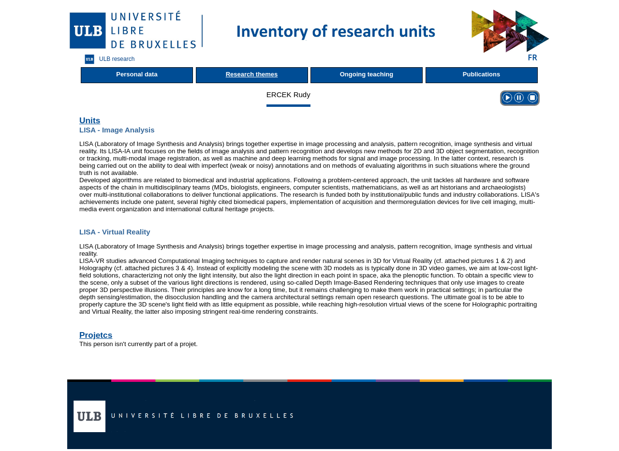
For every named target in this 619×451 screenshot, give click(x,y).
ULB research (107, 59)
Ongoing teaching (367, 74)
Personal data (136, 74)
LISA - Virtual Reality (114, 232)
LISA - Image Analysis (117, 130)
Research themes (252, 74)
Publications (481, 74)
